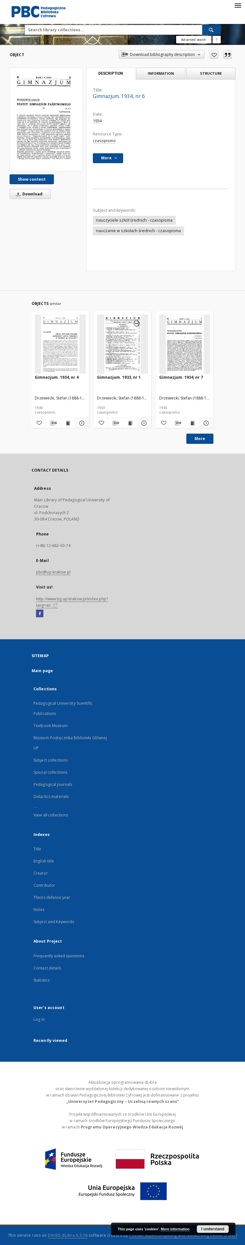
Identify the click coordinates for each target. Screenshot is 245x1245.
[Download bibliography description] (53, 423)
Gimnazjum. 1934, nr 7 (181, 377)
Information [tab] (161, 73)
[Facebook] (39, 614)
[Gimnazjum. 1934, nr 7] (185, 344)
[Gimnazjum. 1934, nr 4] (60, 344)
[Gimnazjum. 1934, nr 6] (46, 119)
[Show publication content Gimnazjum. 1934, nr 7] (192, 423)
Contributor (44, 885)
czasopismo (104, 140)
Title (37, 849)
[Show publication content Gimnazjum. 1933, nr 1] (130, 423)
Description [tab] (110, 73)
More (200, 438)
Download (28, 194)
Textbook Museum (50, 725)
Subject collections (50, 760)
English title (43, 861)
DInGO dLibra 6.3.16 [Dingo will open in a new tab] (68, 1235)
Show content (32, 179)
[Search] (211, 30)
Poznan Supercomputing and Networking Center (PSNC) (183, 1235)
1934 (97, 121)
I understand (212, 1229)
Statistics (41, 980)
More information (175, 1229)
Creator (40, 873)
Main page (42, 670)
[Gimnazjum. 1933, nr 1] (122, 344)
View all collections (50, 815)
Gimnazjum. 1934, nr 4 (56, 377)
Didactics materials (51, 796)
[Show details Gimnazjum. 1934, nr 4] (81, 423)
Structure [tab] (211, 73)
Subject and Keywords (53, 921)
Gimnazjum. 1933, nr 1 (119, 377)
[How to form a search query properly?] (216, 39)
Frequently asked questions (58, 956)
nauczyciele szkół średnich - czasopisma (134, 220)
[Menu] (237, 5)
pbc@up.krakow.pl (53, 572)
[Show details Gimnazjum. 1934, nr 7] (205, 423)
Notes (39, 909)
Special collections (50, 772)
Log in (39, 1019)
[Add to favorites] (214, 54)
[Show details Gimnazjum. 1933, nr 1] (143, 423)
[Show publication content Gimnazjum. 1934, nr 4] (68, 423)
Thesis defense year (51, 897)
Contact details (47, 968)
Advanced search (193, 39)
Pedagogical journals (52, 784)
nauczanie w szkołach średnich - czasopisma (138, 230)
